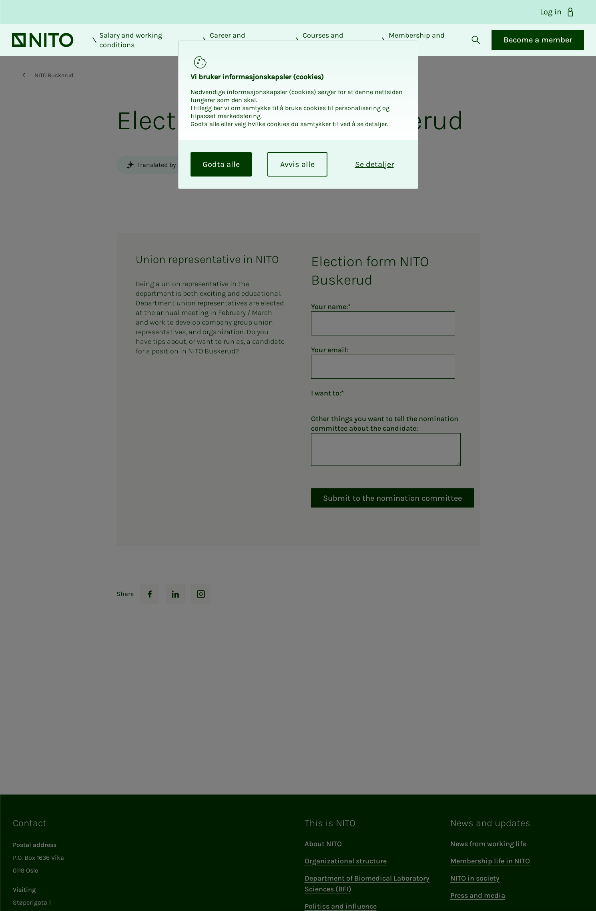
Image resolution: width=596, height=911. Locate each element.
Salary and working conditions (138, 47)
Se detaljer (374, 164)
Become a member (526, 46)
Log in (557, 12)
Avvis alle (297, 164)
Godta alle (221, 164)
